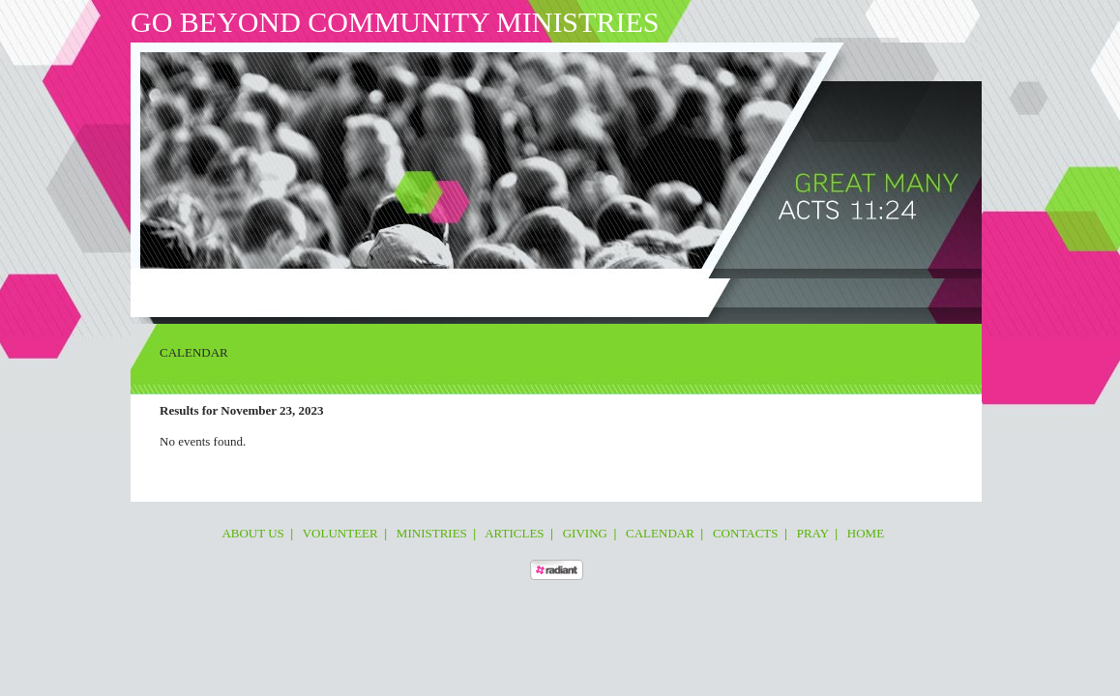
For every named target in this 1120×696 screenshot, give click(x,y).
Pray (647, 294)
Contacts (594, 294)
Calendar (526, 294)
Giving (467, 294)
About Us (201, 294)
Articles (411, 294)
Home (688, 294)
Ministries (345, 294)
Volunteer (272, 294)
